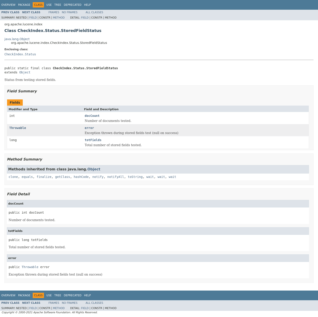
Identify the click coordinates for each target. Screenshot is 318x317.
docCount (92, 115)
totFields (93, 140)
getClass (62, 177)
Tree (57, 4)
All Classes (94, 12)
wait (150, 177)
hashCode (81, 177)
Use (49, 4)
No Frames (70, 12)
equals (27, 177)
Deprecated (72, 4)
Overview (8, 4)
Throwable (17, 128)
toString (135, 177)
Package (24, 4)
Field (33, 17)
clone (13, 177)
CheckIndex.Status (20, 54)
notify (98, 177)
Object (24, 72)
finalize (43, 177)
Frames (54, 12)
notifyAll (115, 177)
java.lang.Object (17, 39)
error (89, 128)
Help (87, 4)
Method (59, 17)
